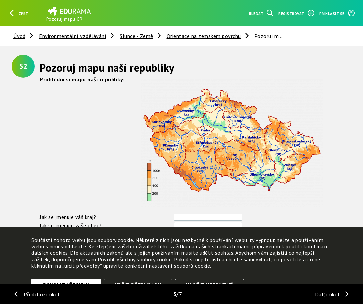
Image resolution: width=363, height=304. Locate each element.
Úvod (19, 36)
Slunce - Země (136, 36)
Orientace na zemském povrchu (204, 36)
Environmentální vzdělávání (72, 36)
